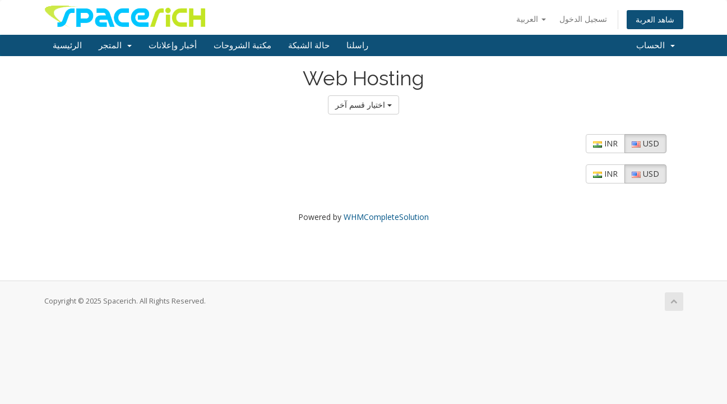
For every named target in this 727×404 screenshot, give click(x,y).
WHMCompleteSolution (386, 217)
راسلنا (357, 45)
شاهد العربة (655, 19)
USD (645, 143)
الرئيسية (67, 45)
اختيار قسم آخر (363, 104)
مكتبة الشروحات (242, 45)
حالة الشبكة (309, 45)
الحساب (655, 45)
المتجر (115, 45)
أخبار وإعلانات (173, 45)
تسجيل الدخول (583, 18)
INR (605, 143)
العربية (531, 18)
